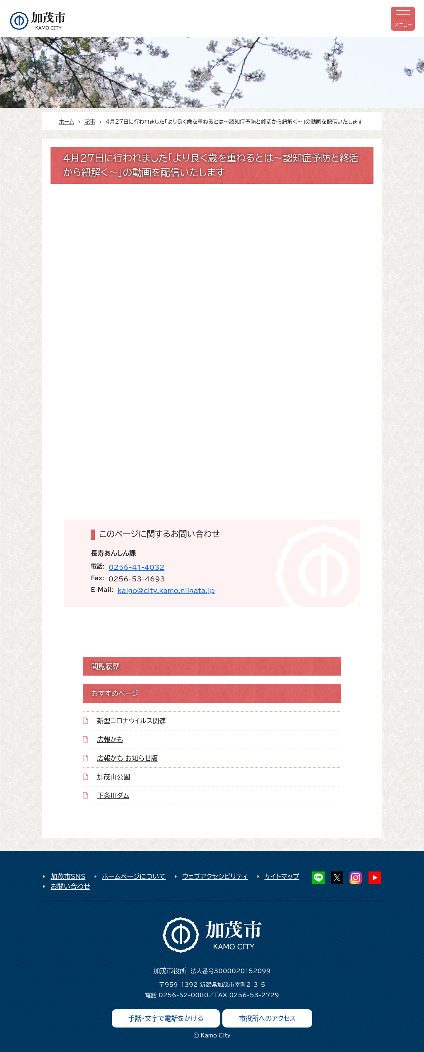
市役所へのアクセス (267, 1018)
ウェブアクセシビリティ (215, 876)
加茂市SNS (68, 876)
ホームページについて (134, 876)
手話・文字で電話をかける (166, 1018)
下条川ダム (113, 795)
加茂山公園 (113, 777)
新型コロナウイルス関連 (131, 721)
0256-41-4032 (136, 567)
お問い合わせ (70, 886)
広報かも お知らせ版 (127, 758)
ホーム (66, 121)
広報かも (110, 739)
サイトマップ (282, 876)
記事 (89, 121)
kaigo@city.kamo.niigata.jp (166, 590)
